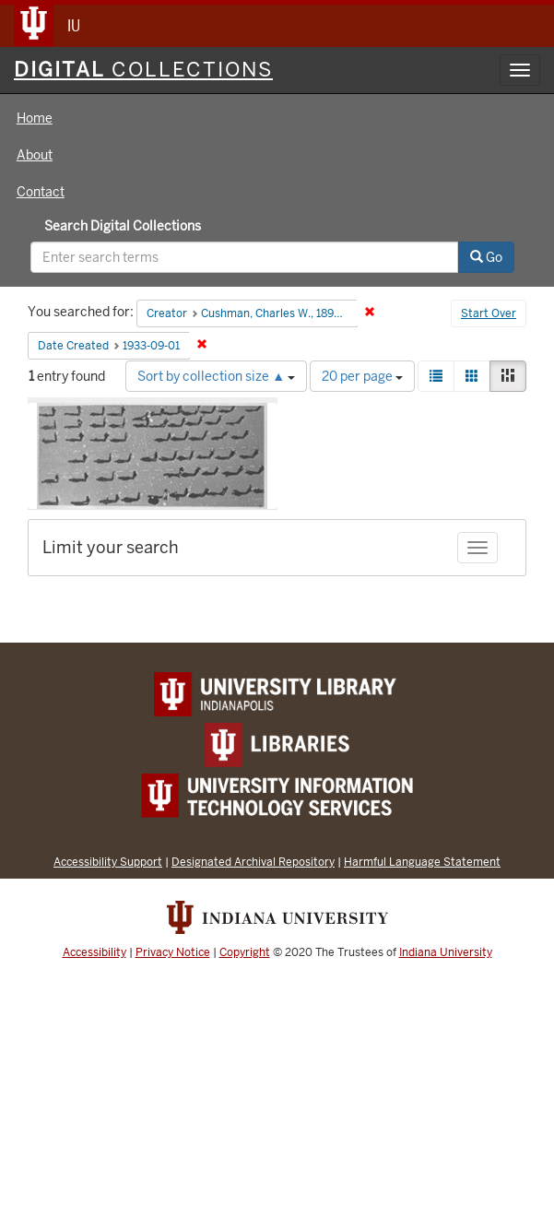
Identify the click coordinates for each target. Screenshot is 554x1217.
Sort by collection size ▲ (216, 376)
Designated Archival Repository (253, 861)
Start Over (488, 313)
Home (35, 118)
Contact (41, 191)
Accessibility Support (107, 861)
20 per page (362, 376)
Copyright (244, 952)
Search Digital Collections (122, 226)
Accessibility (94, 952)
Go (486, 257)
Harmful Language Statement (422, 861)
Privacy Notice (173, 952)
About (35, 155)
